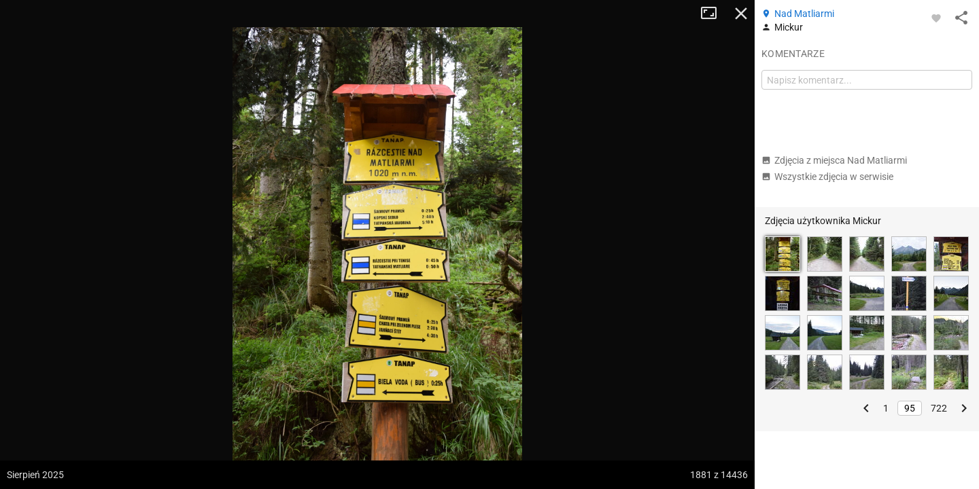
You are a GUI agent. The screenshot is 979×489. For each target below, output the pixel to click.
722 (939, 408)
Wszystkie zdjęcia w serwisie (827, 176)
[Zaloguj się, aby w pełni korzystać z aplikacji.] (936, 17)
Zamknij (741, 13)
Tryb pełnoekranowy (713, 13)
